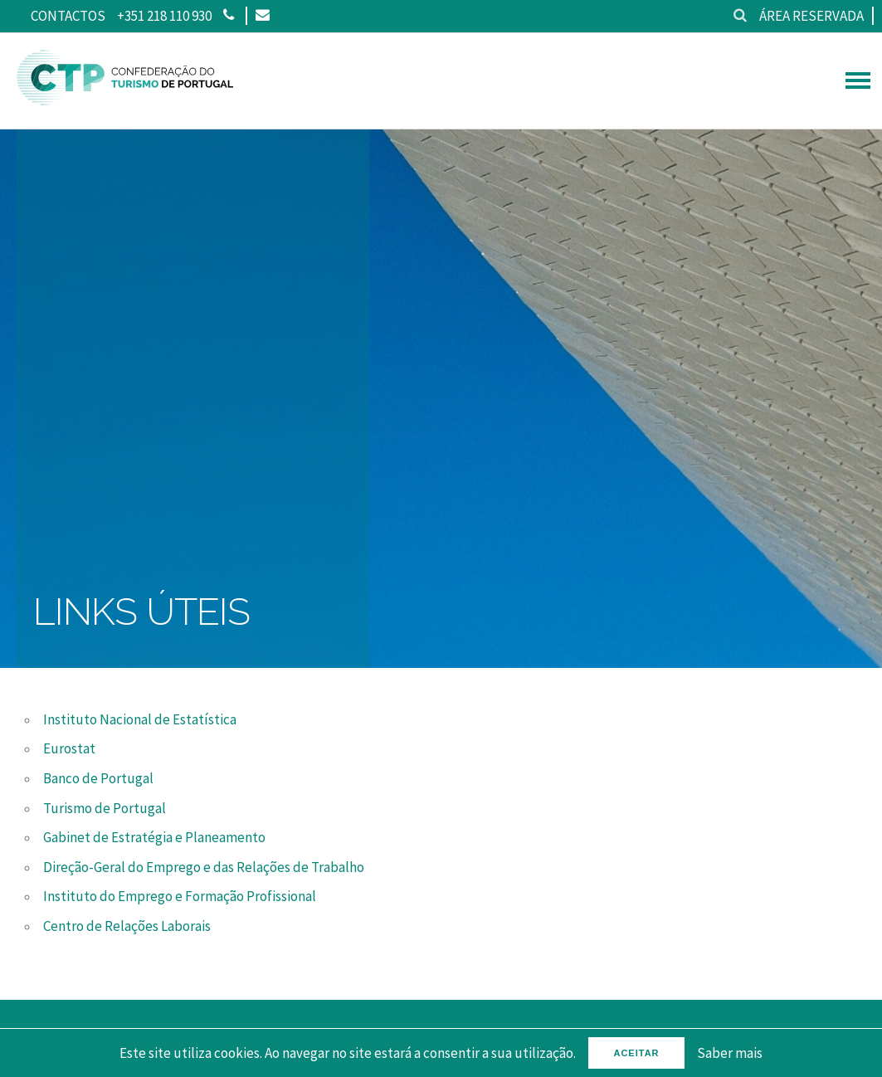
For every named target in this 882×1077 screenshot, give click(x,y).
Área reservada (811, 16)
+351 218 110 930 (164, 16)
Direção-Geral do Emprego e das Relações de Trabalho (203, 867)
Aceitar (636, 1053)
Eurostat (69, 748)
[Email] (262, 16)
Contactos (68, 16)
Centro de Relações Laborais (127, 926)
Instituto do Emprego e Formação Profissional (179, 896)
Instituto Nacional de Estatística (139, 719)
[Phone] (228, 16)
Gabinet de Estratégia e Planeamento (154, 837)
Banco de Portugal (98, 778)
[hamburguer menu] (858, 80)
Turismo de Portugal (104, 808)
